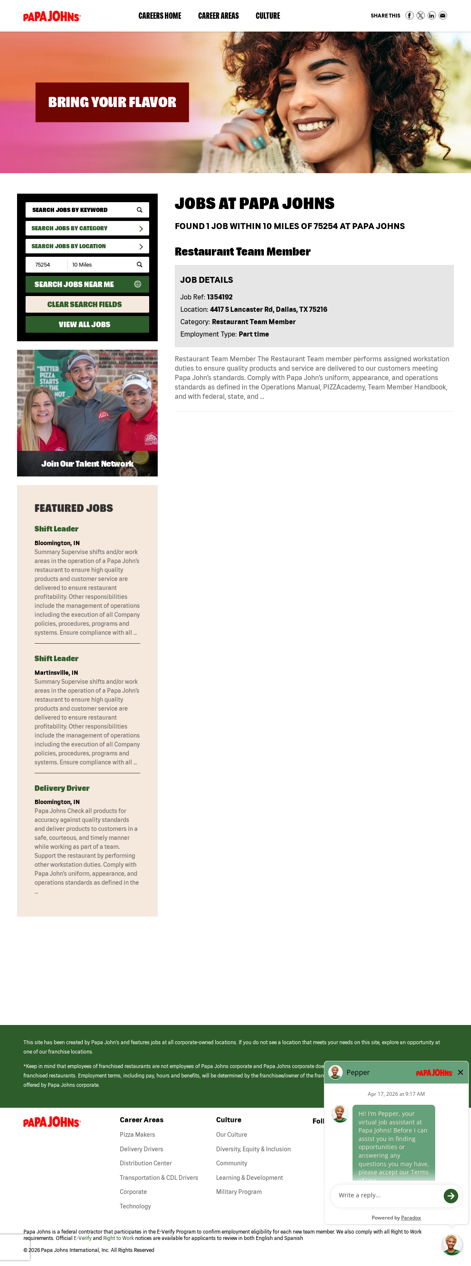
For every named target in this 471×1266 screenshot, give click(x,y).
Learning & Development (249, 1177)
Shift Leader (56, 528)
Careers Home (160, 15)
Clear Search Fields (84, 304)
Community (231, 1163)
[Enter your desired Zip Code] (47, 265)
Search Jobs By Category (69, 228)
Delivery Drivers (141, 1149)
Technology (135, 1206)
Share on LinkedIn (432, 15)
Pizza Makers (137, 1134)
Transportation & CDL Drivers (159, 1177)
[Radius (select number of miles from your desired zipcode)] (97, 264)
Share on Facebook (409, 15)
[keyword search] (87, 210)
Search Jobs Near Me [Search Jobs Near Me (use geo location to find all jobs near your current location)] (74, 284)
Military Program (239, 1191)
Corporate (133, 1191)
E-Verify (83, 1238)
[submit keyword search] (139, 209)
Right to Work (118, 1238)
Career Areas (222, 17)
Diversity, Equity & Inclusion (253, 1149)
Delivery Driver (62, 788)
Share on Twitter (420, 15)
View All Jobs (84, 324)
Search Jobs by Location (69, 246)
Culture (272, 17)
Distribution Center (146, 1163)
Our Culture (231, 1134)
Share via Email (443, 15)
